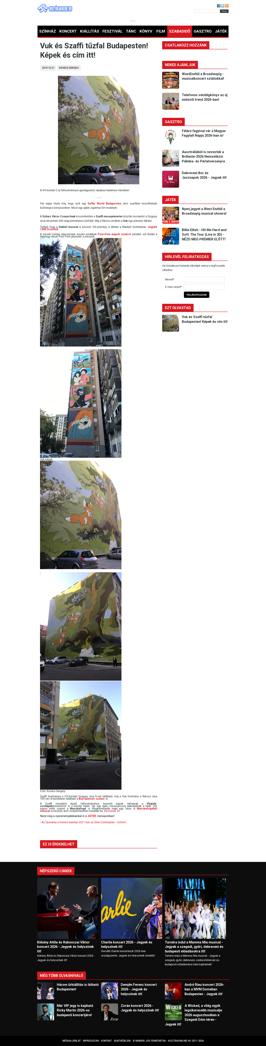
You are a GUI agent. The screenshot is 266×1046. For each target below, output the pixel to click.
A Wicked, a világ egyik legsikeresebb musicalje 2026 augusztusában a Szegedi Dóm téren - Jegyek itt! (193, 1015)
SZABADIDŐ (179, 31)
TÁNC (131, 31)
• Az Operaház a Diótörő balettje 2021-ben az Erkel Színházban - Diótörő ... (84, 822)
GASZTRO (203, 31)
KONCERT (68, 31)
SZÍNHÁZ (47, 31)
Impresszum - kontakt (97, 1040)
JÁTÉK (221, 31)
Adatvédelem (122, 1040)
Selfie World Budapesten (104, 203)
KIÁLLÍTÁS (89, 31)
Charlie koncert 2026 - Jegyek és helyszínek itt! (126, 944)
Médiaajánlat (71, 1040)
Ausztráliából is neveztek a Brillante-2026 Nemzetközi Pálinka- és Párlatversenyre (203, 156)
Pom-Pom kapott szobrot (114, 234)
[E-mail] (204, 287)
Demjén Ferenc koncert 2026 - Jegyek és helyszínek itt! (139, 989)
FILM (160, 31)
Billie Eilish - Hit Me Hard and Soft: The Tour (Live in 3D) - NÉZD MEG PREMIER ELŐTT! (204, 234)
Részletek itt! (112, 811)
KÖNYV (146, 31)
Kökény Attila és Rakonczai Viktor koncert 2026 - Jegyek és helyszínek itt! (65, 946)
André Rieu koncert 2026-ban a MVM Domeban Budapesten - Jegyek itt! (204, 989)
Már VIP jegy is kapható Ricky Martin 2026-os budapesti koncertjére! (75, 1010)
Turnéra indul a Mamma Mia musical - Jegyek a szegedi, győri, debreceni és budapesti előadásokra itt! (194, 946)
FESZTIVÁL (112, 31)
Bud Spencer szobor (92, 798)
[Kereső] (207, 11)
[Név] (204, 279)
